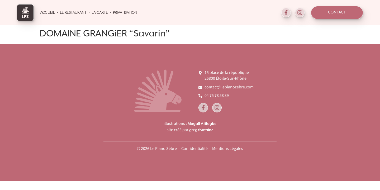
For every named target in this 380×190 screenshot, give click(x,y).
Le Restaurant (73, 13)
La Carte (100, 13)
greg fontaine (201, 130)
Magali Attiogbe (202, 124)
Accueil (47, 13)
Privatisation (125, 13)
